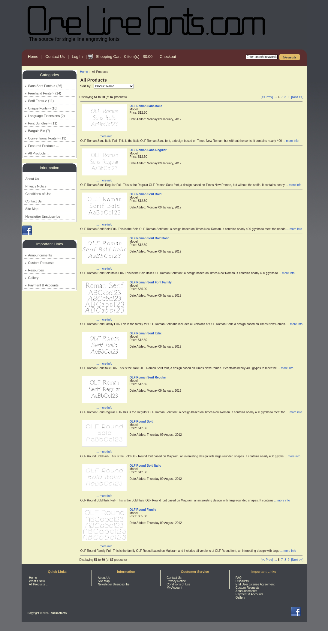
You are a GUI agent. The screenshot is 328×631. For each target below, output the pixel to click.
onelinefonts (59, 613)
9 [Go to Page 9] (289, 97)
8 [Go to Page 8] (285, 97)
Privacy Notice (35, 186)
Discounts (242, 581)
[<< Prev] (266, 97)
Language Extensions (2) (45, 116)
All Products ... (37, 153)
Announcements (38, 255)
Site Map (31, 209)
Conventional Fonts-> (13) (45, 138)
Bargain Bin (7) (37, 131)
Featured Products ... (42, 146)
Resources (34, 270)
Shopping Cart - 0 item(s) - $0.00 (124, 56)
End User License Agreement (255, 584)
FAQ (239, 577)
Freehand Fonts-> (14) (43, 93)
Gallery (31, 278)
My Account (174, 587)
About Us (32, 179)
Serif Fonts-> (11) (39, 101)
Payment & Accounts (42, 285)
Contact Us (55, 56)
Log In (77, 56)
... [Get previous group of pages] (276, 97)
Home (33, 56)
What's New (37, 581)
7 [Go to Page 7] (282, 97)
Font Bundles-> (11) (41, 123)
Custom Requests (39, 263)
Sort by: (86, 86)
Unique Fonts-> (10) (41, 108)
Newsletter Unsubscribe (42, 216)
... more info (104, 136)
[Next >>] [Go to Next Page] (297, 97)
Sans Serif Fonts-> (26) (43, 86)
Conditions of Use (38, 194)
